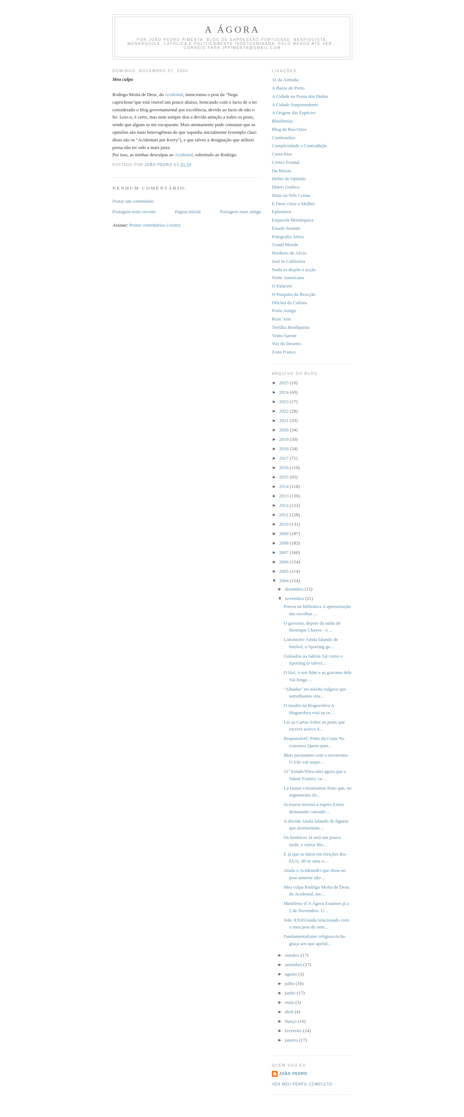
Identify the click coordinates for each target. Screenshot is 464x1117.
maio (290, 1002)
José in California (288, 261)
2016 (284, 467)
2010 (284, 524)
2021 (284, 420)
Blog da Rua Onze (289, 129)
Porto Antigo (284, 310)
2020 (284, 430)
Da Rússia (281, 170)
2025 (284, 382)
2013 (284, 495)
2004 (284, 580)
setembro (294, 964)
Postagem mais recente (134, 211)
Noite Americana (288, 277)
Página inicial (187, 211)
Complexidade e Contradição (299, 145)
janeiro (292, 1040)
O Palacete (282, 286)
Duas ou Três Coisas (291, 195)
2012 (284, 505)
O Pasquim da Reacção (293, 294)
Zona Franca (283, 352)
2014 (284, 486)
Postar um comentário (133, 201)
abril (290, 1011)
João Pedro (293, 1074)
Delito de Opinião (289, 178)
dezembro (295, 589)
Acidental (174, 94)
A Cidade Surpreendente (295, 104)
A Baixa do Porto (288, 88)
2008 (284, 543)
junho (291, 993)
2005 (284, 571)
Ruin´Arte (281, 319)
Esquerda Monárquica (292, 220)
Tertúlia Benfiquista (290, 327)
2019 (284, 439)
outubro (293, 955)
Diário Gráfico (285, 187)
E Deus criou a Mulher (293, 203)
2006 (284, 561)
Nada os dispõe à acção (294, 269)
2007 (284, 552)
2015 (284, 477)
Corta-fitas (282, 154)
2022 (284, 411)
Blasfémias (282, 121)
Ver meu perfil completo (302, 1084)
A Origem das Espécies (294, 112)
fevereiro (294, 1030)
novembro (295, 598)
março (291, 1021)
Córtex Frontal (285, 162)
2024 (284, 392)
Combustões (283, 137)
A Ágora (232, 29)
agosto (291, 974)
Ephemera (281, 211)
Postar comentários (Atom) (155, 225)
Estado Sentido (286, 228)
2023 (284, 401)
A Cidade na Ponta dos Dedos (300, 96)
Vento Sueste (284, 335)
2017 (284, 458)
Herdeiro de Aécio (289, 253)
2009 (284, 533)
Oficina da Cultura (289, 302)
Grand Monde (285, 244)
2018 (284, 448)
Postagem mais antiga (240, 211)
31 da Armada (285, 79)
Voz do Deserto (286, 343)
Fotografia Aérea (288, 236)
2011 (284, 514)
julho (290, 983)
